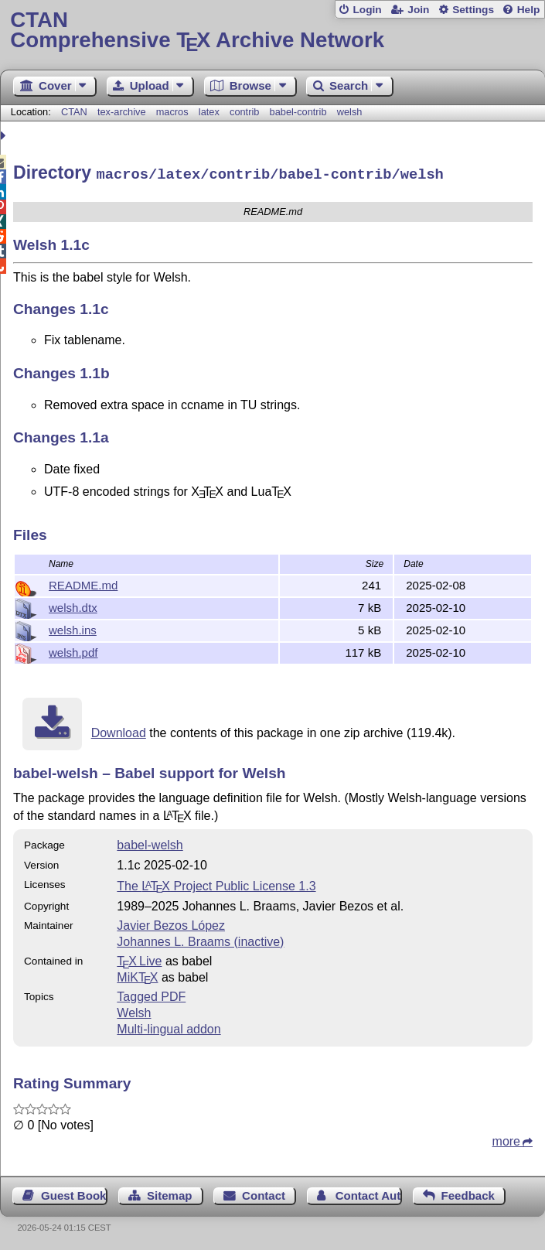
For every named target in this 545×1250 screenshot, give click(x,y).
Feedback (468, 1193)
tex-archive (121, 112)
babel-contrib (298, 112)
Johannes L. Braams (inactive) (200, 939)
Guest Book (73, 1193)
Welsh (134, 1010)
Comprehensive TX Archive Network (272, 30)
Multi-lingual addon (168, 1026)
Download (118, 730)
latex (209, 112)
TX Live (139, 958)
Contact (263, 1193)
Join (418, 9)
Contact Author (369, 1193)
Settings (473, 9)
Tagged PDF (151, 994)
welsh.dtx (73, 605)
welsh (350, 112)
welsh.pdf (73, 650)
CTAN (74, 112)
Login (367, 9)
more (506, 1139)
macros (172, 112)
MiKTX (137, 975)
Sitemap (169, 1193)
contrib (244, 112)
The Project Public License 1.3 (216, 883)
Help (528, 9)
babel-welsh (149, 842)
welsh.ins (73, 627)
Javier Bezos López (171, 923)
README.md (83, 582)
